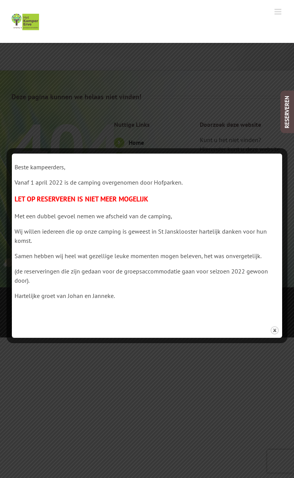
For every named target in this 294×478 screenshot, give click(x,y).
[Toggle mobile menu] (278, 12)
